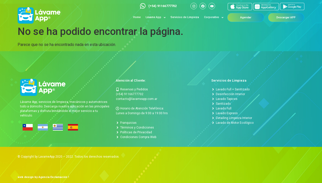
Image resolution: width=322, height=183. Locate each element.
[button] (245, 17)
